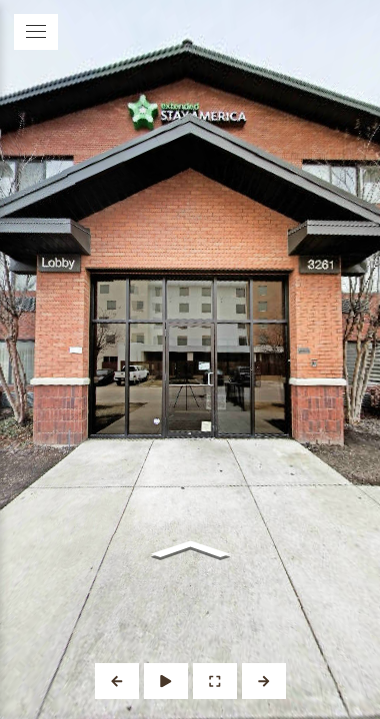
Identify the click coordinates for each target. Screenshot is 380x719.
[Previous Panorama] (117, 681)
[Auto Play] (166, 681)
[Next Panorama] (264, 681)
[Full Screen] (215, 681)
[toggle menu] (36, 32)
